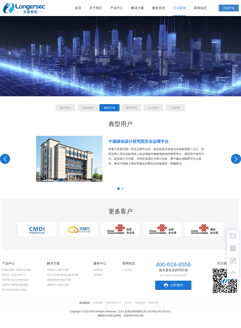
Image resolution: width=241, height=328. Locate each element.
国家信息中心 (113, 302)
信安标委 (98, 302)
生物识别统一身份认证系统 (16, 269)
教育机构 (131, 107)
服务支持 (158, 8)
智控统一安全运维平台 (14, 274)
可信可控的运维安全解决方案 (62, 274)
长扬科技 (140, 302)
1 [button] (118, 188)
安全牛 (128, 302)
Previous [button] (5, 159)
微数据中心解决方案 (58, 284)
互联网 (175, 107)
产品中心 (116, 8)
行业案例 (179, 8)
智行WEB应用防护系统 (14, 289)
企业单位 (153, 107)
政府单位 (65, 107)
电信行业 (109, 107)
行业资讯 (127, 269)
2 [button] (122, 188)
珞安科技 (153, 302)
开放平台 (228, 8)
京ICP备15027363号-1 (159, 311)
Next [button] (236, 159)
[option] (120, 159)
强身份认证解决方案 (58, 269)
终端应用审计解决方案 (59, 279)
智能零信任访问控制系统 (15, 279)
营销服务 (98, 274)
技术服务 (98, 269)
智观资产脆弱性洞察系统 (15, 284)
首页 (78, 8)
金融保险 (87, 107)
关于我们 (95, 8)
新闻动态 (200, 8)
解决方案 (137, 8)
